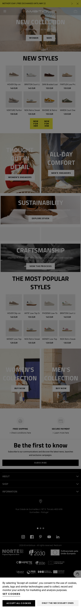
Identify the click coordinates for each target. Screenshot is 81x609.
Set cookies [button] (11, 594)
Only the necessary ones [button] (58, 603)
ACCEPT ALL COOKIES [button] (18, 603)
